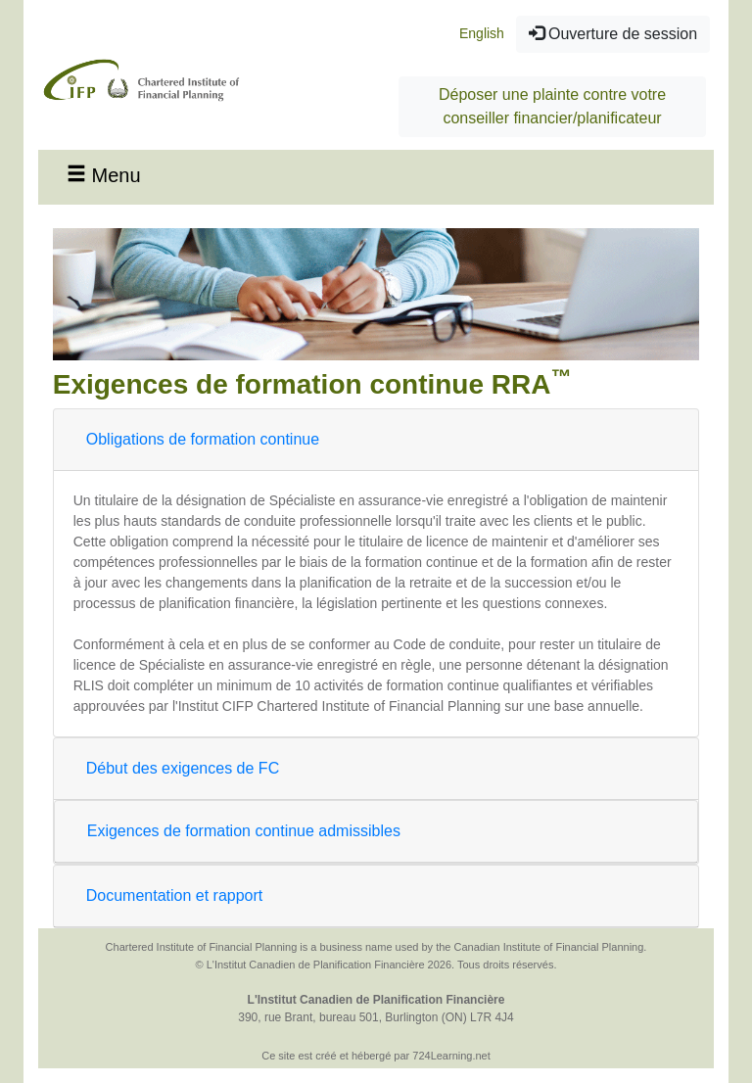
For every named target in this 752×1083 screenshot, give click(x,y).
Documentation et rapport (174, 895)
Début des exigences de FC (182, 768)
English (481, 33)
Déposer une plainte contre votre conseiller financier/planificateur (552, 106)
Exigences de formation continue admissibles (243, 831)
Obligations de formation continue (202, 439)
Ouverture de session (613, 33)
